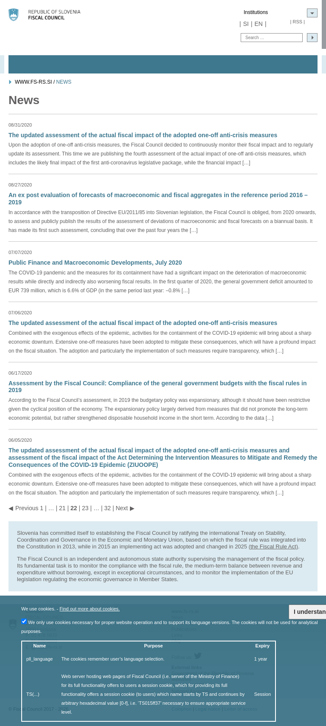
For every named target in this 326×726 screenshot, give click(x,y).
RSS (297, 21)
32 (107, 508)
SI (246, 23)
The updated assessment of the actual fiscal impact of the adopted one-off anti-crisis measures (142, 135)
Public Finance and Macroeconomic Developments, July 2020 (95, 262)
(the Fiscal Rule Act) (273, 546)
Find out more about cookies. (89, 608)
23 (85, 508)
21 (62, 508)
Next (121, 508)
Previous (26, 508)
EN (259, 23)
